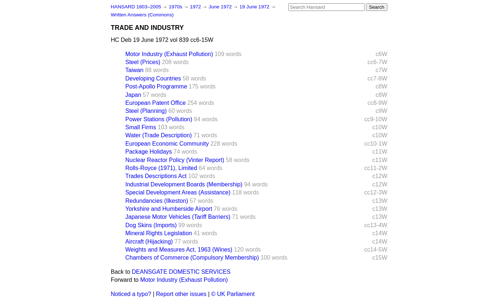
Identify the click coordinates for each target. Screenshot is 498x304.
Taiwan (135, 70)
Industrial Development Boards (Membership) (184, 184)
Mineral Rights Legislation (159, 233)
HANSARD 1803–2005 (136, 6)
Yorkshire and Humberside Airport (169, 209)
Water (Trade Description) (159, 135)
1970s (176, 6)
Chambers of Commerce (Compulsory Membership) (192, 257)
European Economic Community (167, 144)
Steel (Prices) (143, 62)
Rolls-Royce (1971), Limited (161, 168)
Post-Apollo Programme (156, 86)
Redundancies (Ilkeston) (157, 201)
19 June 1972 (255, 6)
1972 (196, 6)
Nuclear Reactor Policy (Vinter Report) (175, 160)
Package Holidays (149, 152)
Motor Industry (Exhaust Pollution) (169, 54)
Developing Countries (153, 78)
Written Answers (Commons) (142, 14)
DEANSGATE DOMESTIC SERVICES (181, 272)
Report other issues (181, 294)
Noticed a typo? (131, 294)
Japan (134, 95)
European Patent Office (156, 103)
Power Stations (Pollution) (159, 119)
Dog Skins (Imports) (151, 225)
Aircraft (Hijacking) (149, 241)
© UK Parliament (233, 294)
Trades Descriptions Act (156, 176)
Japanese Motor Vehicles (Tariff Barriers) (178, 217)
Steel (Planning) (146, 111)
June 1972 (221, 6)
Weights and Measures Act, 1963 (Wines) (179, 249)
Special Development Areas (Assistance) (178, 192)
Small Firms (141, 127)
